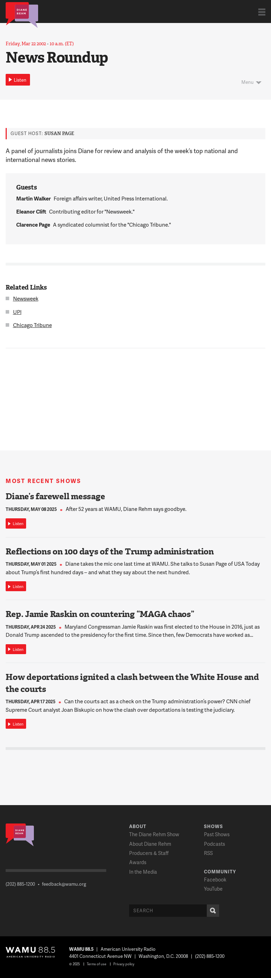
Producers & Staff (149, 853)
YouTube (213, 888)
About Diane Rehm (150, 843)
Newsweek (25, 298)
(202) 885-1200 (20, 884)
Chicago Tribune (32, 325)
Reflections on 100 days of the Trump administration (110, 551)
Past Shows (217, 834)
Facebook (215, 879)
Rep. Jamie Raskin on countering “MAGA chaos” (100, 614)
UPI (17, 312)
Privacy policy (123, 963)
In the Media (143, 871)
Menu (247, 82)
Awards (137, 862)
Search (211, 911)
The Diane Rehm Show (154, 834)
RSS (208, 853)
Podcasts (214, 843)
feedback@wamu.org (64, 884)
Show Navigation (261, 12)
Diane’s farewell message (55, 496)
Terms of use (96, 963)
